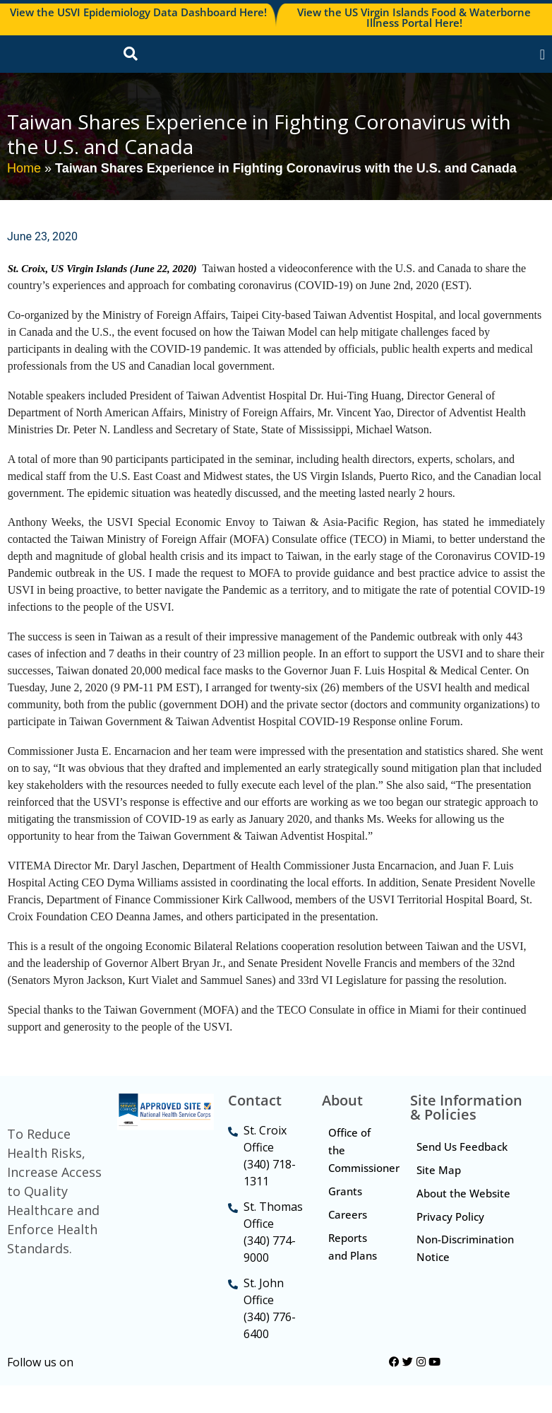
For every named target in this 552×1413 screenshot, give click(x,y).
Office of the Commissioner (362, 1178)
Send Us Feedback (462, 1175)
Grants (346, 1219)
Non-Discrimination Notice (466, 1277)
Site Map (439, 1198)
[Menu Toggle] (542, 68)
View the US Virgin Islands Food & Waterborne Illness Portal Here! (414, 17)
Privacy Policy (451, 1245)
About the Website (464, 1221)
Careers (348, 1243)
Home (24, 196)
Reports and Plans (353, 1275)
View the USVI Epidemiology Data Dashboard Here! (138, 12)
